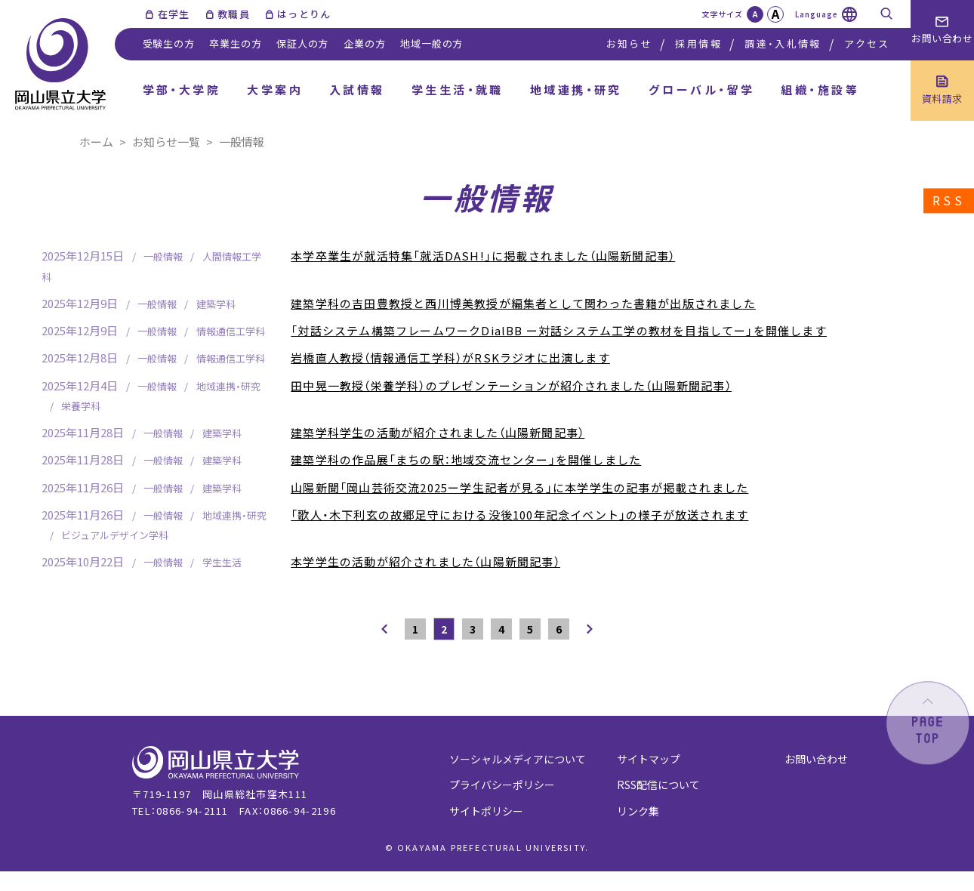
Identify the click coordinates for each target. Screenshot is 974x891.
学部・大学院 (182, 89)
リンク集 (638, 811)
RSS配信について (658, 784)
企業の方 (364, 43)
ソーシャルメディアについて (517, 758)
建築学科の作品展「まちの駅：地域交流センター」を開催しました (466, 459)
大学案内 (275, 89)
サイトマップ (648, 758)
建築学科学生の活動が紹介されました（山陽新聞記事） (437, 432)
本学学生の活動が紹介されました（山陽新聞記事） (425, 561)
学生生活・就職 (457, 89)
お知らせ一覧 (166, 142)
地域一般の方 (431, 43)
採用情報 (698, 43)
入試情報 (357, 89)
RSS (948, 201)
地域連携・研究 (576, 89)
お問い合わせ (816, 758)
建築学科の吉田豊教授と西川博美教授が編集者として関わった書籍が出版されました (523, 303)
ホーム (96, 142)
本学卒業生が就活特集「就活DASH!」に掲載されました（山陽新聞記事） (483, 256)
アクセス (866, 43)
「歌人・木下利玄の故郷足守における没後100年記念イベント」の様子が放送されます (519, 515)
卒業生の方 (235, 43)
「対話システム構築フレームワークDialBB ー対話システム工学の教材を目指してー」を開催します (559, 330)
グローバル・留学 (702, 89)
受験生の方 (169, 43)
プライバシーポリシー (502, 784)
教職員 (233, 14)
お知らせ (629, 43)
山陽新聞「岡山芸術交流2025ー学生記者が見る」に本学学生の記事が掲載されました (519, 487)
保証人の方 (302, 43)
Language (816, 14)
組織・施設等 (820, 89)
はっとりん (304, 14)
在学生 (174, 14)
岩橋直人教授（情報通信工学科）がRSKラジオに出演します (450, 357)
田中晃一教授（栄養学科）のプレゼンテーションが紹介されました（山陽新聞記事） (511, 385)
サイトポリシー (486, 811)
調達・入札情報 (782, 43)
